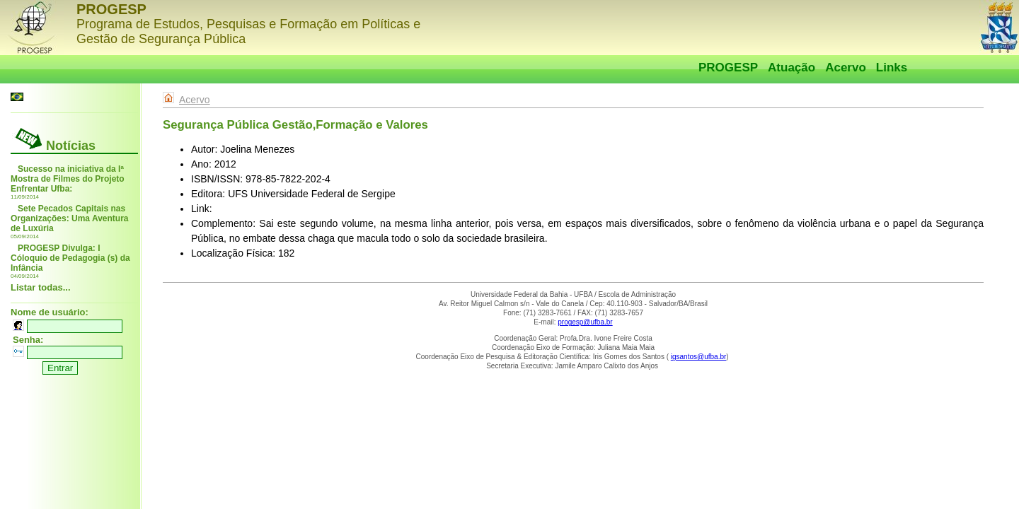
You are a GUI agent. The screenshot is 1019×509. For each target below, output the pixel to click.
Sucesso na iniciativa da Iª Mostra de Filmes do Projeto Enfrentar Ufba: (68, 179)
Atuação (791, 67)
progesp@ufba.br (585, 322)
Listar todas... (41, 287)
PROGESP (728, 67)
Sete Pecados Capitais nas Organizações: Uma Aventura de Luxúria (70, 218)
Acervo (845, 67)
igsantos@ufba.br (699, 357)
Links (891, 67)
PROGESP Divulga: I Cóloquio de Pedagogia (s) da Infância (70, 258)
